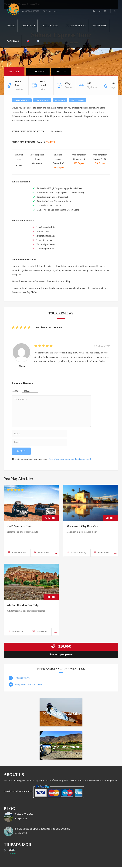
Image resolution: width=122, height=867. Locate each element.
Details (14, 71)
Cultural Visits (42, 100)
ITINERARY (37, 71)
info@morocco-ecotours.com (28, 684)
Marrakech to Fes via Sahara (62, 713)
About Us (28, 25)
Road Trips (60, 100)
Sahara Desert (77, 100)
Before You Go (24, 814)
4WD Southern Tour (19, 526)
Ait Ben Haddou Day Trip (22, 605)
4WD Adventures (21, 100)
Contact (13, 40)
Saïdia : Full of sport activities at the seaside (42, 828)
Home (11, 25)
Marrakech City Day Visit (82, 526)
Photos (61, 71)
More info (100, 25)
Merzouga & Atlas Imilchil (61, 747)
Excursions (50, 25)
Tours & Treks (76, 25)
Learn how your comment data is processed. (70, 459)
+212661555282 (22, 678)
